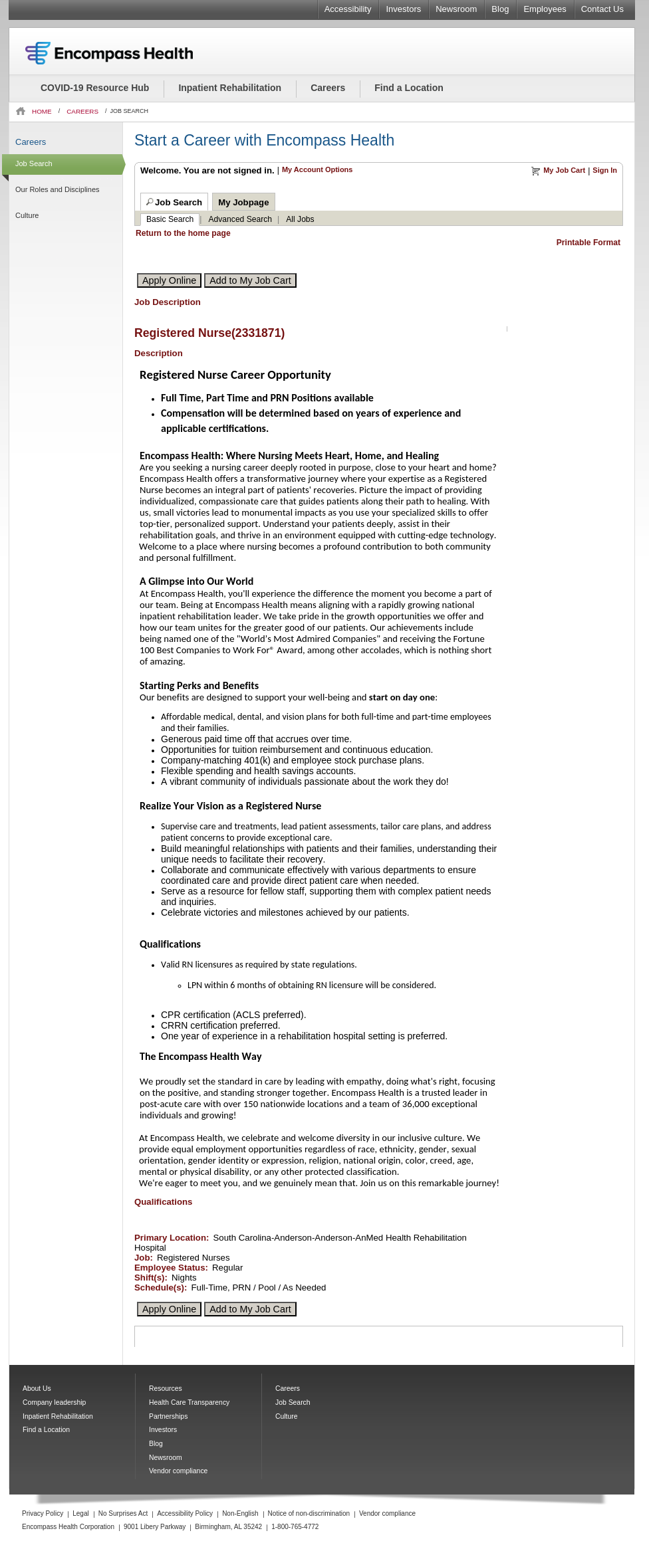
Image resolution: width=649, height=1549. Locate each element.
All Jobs (300, 219)
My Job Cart (564, 170)
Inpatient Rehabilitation (229, 87)
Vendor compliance (178, 1471)
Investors (403, 9)
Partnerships (168, 1416)
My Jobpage (243, 202)
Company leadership (54, 1402)
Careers (328, 87)
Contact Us (602, 9)
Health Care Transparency (189, 1402)
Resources (165, 1388)
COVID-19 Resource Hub (95, 87)
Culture (27, 215)
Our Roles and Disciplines (57, 189)
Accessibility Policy (185, 1513)
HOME (42, 111)
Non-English (240, 1513)
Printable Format (588, 242)
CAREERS (82, 111)
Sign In (604, 170)
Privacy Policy (42, 1513)
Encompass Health (127, 53)
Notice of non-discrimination (309, 1513)
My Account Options (317, 169)
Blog (500, 9)
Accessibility (348, 9)
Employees (544, 9)
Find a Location (408, 87)
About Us (37, 1388)
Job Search (34, 163)
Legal (80, 1513)
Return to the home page (183, 233)
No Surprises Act (123, 1513)
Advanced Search (241, 219)
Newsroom (456, 9)
